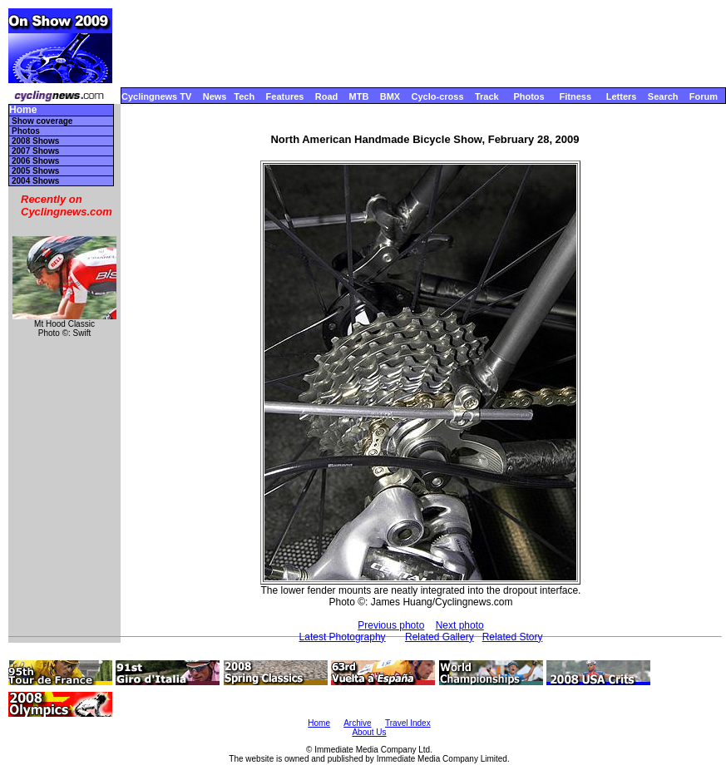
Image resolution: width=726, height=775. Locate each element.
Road (326, 96)
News (215, 96)
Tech (244, 96)
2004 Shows (35, 180)
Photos (528, 96)
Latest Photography (342, 637)
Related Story (512, 637)
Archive (357, 723)
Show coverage (42, 121)
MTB (359, 96)
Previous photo (391, 625)
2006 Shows (35, 160)
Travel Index (408, 723)
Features (285, 96)
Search (663, 96)
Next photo (460, 625)
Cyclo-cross (438, 96)
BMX (390, 96)
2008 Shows (35, 141)
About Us (369, 732)
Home (23, 110)
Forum (703, 96)
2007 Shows (35, 150)
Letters (621, 96)
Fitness (575, 96)
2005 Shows (35, 170)
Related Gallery (439, 637)
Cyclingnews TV (156, 96)
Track (487, 96)
